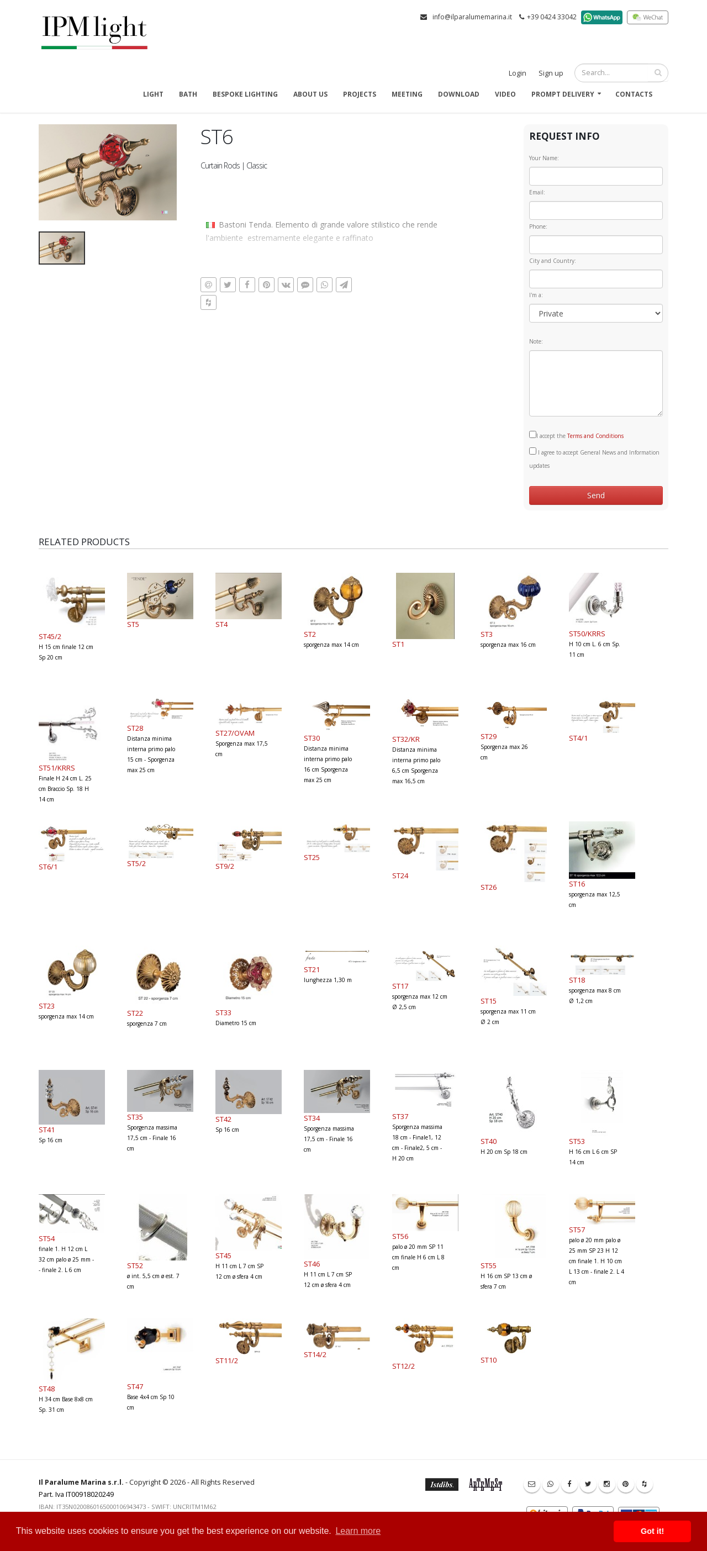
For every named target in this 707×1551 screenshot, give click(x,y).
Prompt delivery (562, 94)
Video (505, 94)
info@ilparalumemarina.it (472, 17)
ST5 (133, 624)
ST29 (489, 736)
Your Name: (544, 158)
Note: (536, 341)
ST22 (135, 1013)
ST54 (47, 1238)
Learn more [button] (358, 1531)
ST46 (312, 1264)
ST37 (400, 1116)
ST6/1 (48, 867)
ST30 (312, 738)
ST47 (135, 1386)
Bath (188, 94)
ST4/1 (578, 738)
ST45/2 (50, 636)
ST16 (577, 884)
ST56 (400, 1236)
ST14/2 (315, 1354)
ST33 (223, 1012)
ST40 (489, 1141)
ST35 (135, 1117)
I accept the (576, 435)
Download (458, 94)
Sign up (551, 73)
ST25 (312, 857)
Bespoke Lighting (245, 94)
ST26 (489, 887)
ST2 (310, 634)
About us (310, 94)
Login (517, 73)
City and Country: (552, 261)
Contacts (633, 94)
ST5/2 (136, 863)
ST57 (577, 1230)
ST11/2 (226, 1360)
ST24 (400, 875)
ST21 (312, 969)
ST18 (577, 980)
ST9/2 (224, 866)
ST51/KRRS (57, 768)
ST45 (223, 1255)
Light (153, 94)
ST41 (47, 1130)
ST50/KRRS (587, 634)
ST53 (577, 1141)
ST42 (223, 1119)
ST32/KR (406, 739)
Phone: (538, 226)
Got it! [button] (652, 1531)
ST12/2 (403, 1366)
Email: (537, 192)
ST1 (398, 644)
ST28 (135, 728)
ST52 (135, 1265)
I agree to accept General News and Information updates (594, 458)
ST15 (489, 1001)
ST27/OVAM (235, 733)
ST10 (489, 1360)
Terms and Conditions (595, 436)
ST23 (47, 1006)
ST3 (487, 634)
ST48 (47, 1389)
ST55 (489, 1265)
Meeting (407, 94)
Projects (359, 94)
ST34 (312, 1118)
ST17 (400, 986)
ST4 (221, 624)
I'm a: (536, 295)
